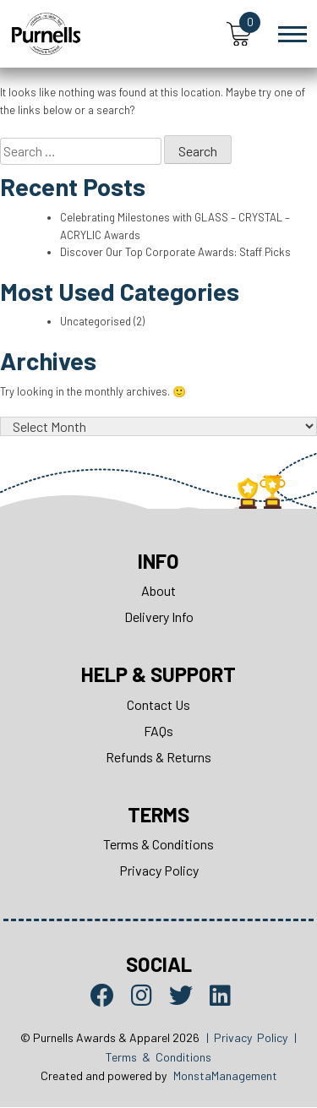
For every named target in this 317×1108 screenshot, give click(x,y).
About (158, 591)
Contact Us (158, 705)
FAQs (158, 731)
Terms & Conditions (158, 845)
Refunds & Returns (158, 758)
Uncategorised (95, 322)
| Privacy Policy (246, 1038)
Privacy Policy (159, 871)
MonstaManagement (225, 1076)
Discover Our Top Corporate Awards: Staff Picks (175, 252)
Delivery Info (159, 617)
